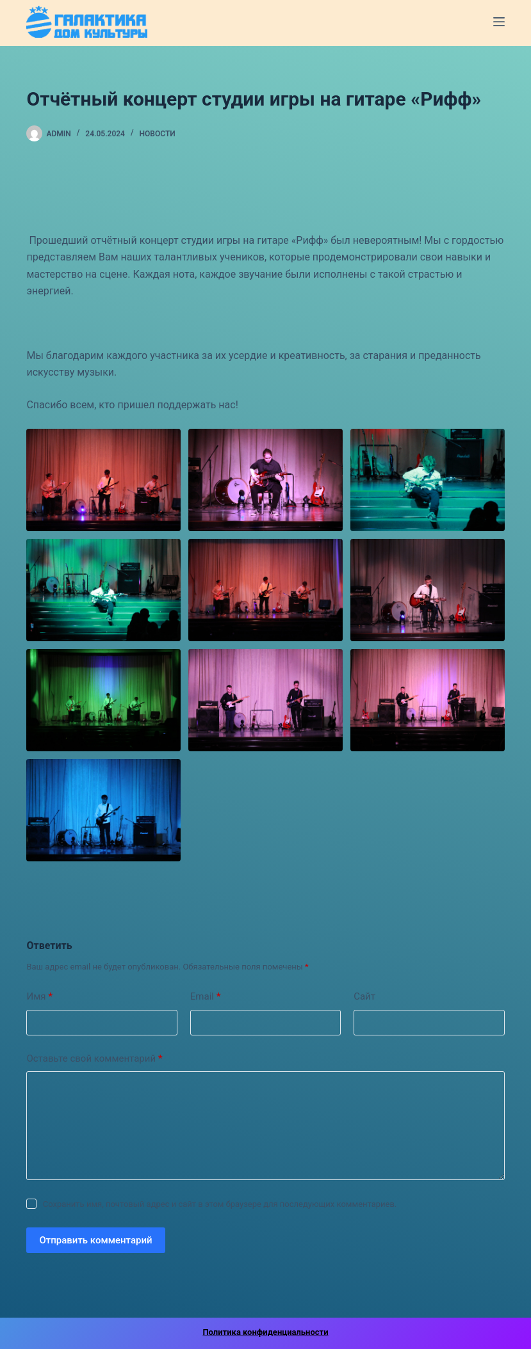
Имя (39, 997)
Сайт (364, 996)
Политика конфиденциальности (265, 1332)
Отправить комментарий (95, 1240)
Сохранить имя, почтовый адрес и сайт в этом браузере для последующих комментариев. (220, 1204)
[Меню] (499, 22)
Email (205, 997)
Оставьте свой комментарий (94, 1059)
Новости (158, 133)
